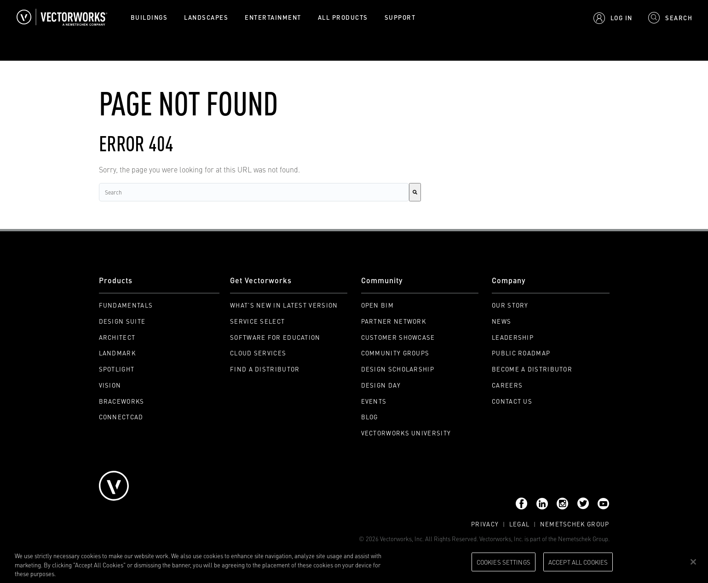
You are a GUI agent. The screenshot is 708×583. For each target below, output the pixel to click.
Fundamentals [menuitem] (126, 305)
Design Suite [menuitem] (122, 321)
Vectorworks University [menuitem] (406, 433)
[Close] (693, 562)
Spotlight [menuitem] (117, 369)
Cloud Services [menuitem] (258, 353)
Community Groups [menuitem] (395, 353)
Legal (519, 524)
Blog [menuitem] (369, 416)
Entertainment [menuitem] (273, 17)
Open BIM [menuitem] (377, 305)
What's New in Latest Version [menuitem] (284, 305)
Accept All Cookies (578, 561)
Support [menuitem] (400, 17)
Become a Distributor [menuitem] (532, 369)
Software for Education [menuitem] (275, 337)
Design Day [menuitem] (381, 385)
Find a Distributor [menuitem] (264, 369)
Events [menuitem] (374, 401)
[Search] (415, 192)
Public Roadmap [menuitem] (521, 353)
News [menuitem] (501, 321)
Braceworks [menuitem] (121, 401)
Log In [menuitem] (621, 17)
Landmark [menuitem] (117, 353)
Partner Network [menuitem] (393, 321)
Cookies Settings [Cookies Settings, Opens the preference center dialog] (503, 561)
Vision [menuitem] (110, 385)
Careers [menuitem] (507, 385)
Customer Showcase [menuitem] (398, 337)
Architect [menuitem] (117, 337)
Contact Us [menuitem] (512, 401)
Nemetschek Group (575, 524)
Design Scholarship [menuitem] (397, 369)
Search (11, 54)
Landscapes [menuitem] (206, 17)
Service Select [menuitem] (257, 321)
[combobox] (254, 192)
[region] (354, 562)
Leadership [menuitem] (513, 337)
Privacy (485, 524)
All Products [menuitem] (343, 17)
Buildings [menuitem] (149, 17)
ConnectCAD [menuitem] (121, 416)
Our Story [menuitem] (510, 305)
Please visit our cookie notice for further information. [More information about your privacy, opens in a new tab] (126, 573)
